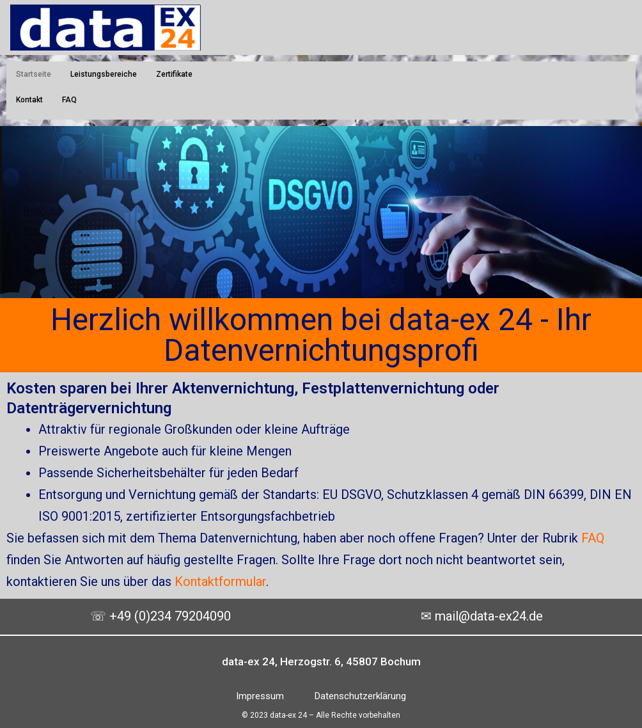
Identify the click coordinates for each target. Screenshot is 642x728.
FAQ (69, 99)
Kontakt (29, 99)
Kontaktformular (220, 581)
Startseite (33, 74)
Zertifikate (174, 74)
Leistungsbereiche (103, 74)
